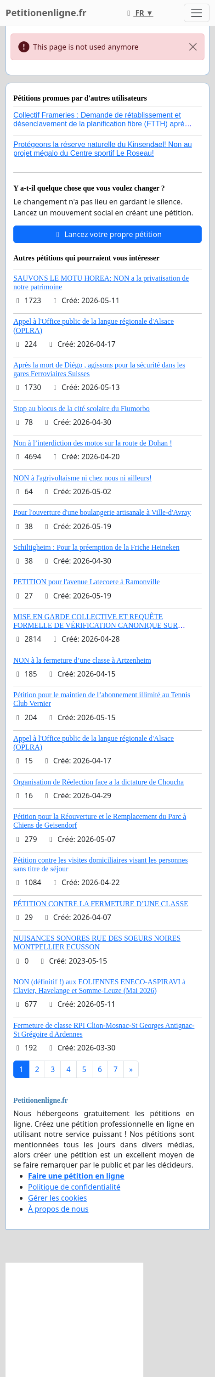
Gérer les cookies (57, 1198)
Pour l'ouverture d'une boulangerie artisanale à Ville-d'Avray (102, 512)
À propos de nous (58, 1209)
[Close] (193, 47)
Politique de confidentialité (74, 1187)
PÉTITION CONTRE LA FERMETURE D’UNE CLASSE (100, 904)
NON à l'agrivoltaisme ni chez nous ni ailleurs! (82, 478)
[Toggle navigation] (196, 13)
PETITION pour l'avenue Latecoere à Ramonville (86, 582)
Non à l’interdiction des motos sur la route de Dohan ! (92, 443)
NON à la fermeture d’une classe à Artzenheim (82, 660)
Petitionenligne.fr (46, 12)
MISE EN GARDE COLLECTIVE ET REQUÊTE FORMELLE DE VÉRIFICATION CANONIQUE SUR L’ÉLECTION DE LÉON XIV (95, 625)
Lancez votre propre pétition (107, 234)
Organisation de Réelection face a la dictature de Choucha (98, 782)
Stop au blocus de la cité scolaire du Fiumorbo (81, 408)
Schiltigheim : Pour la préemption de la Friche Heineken (96, 547)
